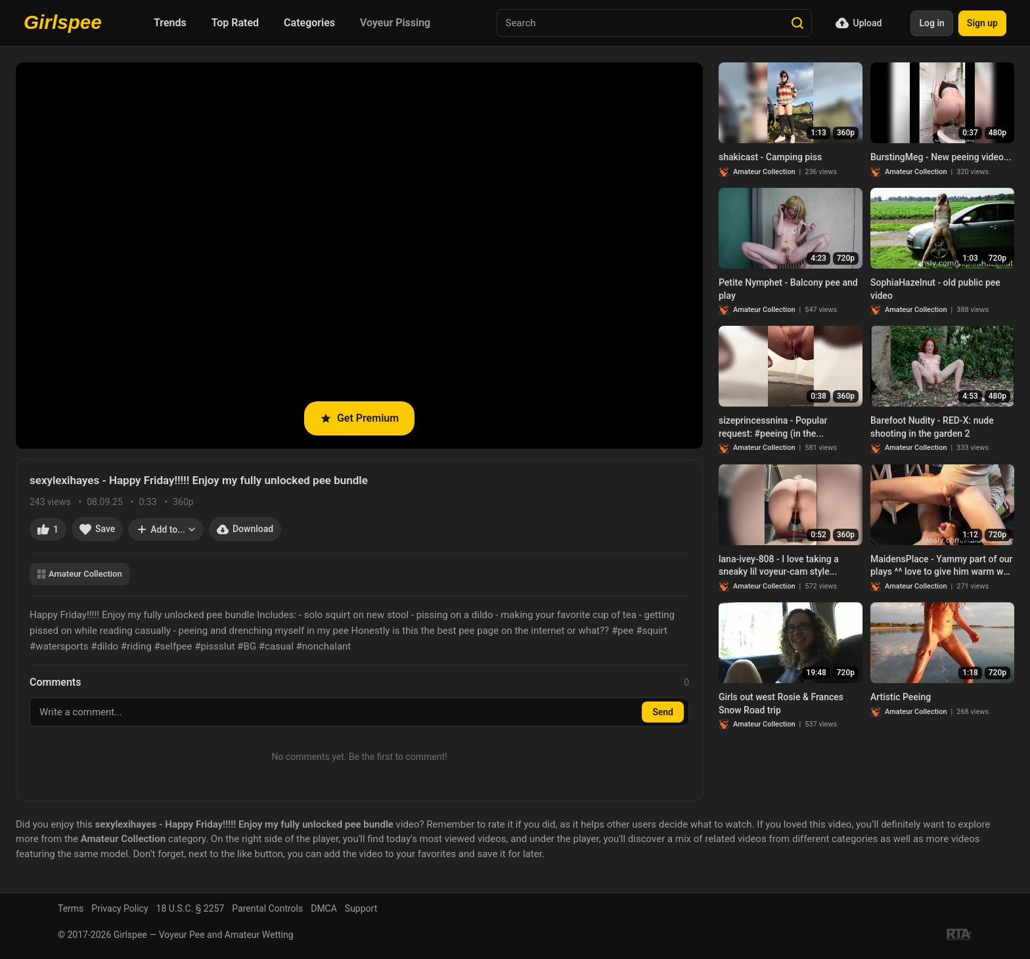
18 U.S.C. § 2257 (190, 908)
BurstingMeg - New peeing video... (941, 157)
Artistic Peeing (900, 697)
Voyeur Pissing (395, 22)
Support (361, 908)
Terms (70, 908)
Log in (931, 23)
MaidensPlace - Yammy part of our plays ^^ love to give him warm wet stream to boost (941, 566)
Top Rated (235, 22)
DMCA (324, 908)
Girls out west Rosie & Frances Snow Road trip (781, 703)
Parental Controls (267, 908)
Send (662, 712)
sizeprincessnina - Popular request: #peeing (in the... (773, 427)
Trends (170, 22)
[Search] (797, 23)
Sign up (982, 23)
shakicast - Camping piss (770, 157)
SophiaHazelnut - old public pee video (935, 289)
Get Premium (359, 418)
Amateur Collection (79, 574)
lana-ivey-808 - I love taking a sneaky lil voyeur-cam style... (779, 565)
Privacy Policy (119, 908)
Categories (309, 22)
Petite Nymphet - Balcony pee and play (788, 289)
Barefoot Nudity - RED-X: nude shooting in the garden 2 (932, 427)
